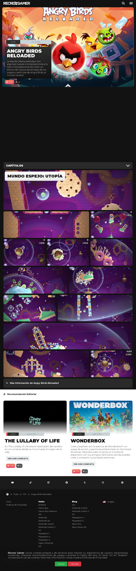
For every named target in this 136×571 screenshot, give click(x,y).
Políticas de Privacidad (94, 557)
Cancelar (74, 564)
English (110, 506)
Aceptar (61, 564)
